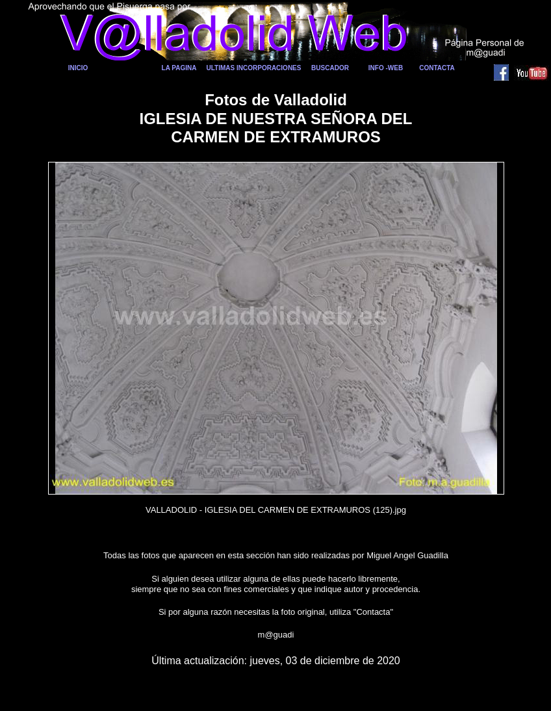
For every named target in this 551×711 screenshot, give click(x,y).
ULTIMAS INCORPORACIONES (254, 67)
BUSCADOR (330, 67)
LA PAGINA (179, 67)
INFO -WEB (385, 67)
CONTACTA (437, 67)
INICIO (78, 67)
